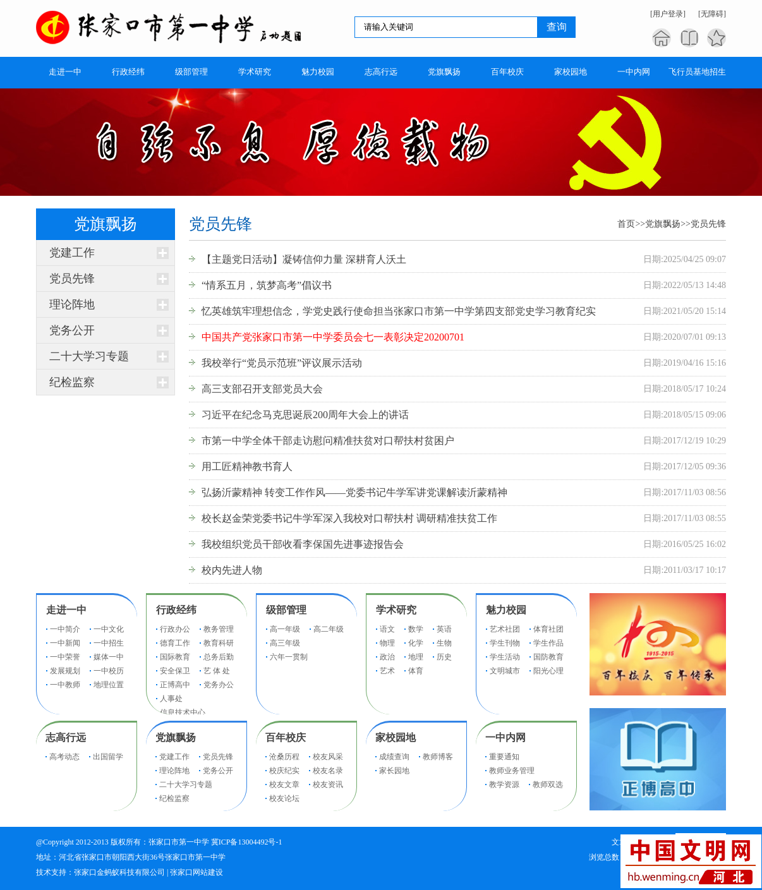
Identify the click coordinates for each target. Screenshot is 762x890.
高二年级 (328, 629)
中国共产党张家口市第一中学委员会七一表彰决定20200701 (333, 337)
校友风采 (328, 756)
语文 (387, 629)
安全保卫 (175, 670)
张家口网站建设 (196, 872)
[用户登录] (668, 13)
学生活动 (505, 656)
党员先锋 (72, 278)
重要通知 (504, 756)
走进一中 (66, 609)
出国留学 (108, 756)
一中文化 (109, 629)
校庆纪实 (284, 770)
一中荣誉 (65, 656)
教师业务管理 (512, 770)
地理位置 (109, 684)
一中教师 (65, 684)
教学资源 (504, 784)
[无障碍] (712, 13)
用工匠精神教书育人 (247, 466)
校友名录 (328, 770)
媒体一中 (109, 656)
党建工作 (72, 252)
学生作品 (548, 643)
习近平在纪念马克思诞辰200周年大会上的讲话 (305, 414)
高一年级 (285, 629)
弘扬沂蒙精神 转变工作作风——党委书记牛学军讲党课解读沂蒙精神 (354, 492)
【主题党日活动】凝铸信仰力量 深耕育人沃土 (304, 259)
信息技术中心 (182, 712)
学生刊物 (505, 643)
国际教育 (175, 656)
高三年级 (285, 643)
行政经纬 (176, 609)
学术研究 (396, 609)
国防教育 (548, 656)
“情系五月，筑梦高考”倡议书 (267, 285)
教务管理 (218, 629)
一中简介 (65, 629)
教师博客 (438, 756)
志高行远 (65, 737)
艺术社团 (505, 629)
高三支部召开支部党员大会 (262, 388)
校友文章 (284, 784)
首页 (626, 224)
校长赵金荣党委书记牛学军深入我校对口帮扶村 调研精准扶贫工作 (349, 518)
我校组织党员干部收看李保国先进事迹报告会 (303, 544)
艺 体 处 (216, 670)
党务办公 (218, 684)
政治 (387, 656)
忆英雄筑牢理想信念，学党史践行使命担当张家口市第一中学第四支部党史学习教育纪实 (399, 311)
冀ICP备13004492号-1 (246, 842)
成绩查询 (394, 756)
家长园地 (394, 770)
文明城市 (505, 670)
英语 (444, 629)
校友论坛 (284, 798)
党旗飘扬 (662, 224)
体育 (415, 670)
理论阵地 (72, 304)
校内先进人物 (232, 570)
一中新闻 (65, 643)
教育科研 (218, 643)
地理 (415, 656)
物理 (387, 643)
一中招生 (109, 643)
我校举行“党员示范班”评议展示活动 (282, 363)
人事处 (171, 698)
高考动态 (64, 756)
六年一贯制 (289, 656)
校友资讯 (328, 784)
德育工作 (175, 643)
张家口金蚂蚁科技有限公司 (119, 872)
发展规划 (65, 670)
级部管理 (286, 609)
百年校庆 (285, 737)
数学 (415, 629)
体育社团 (548, 629)
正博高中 (175, 684)
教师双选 (548, 784)
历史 (444, 656)
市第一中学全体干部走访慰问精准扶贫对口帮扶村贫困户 (328, 440)
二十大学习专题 (89, 356)
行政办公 (175, 629)
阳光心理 (548, 670)
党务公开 (72, 330)
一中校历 (109, 670)
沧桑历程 (284, 756)
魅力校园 (506, 609)
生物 (444, 643)
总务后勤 (218, 656)
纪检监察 (72, 382)
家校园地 (395, 737)
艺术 (387, 670)
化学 (415, 643)
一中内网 (505, 737)
